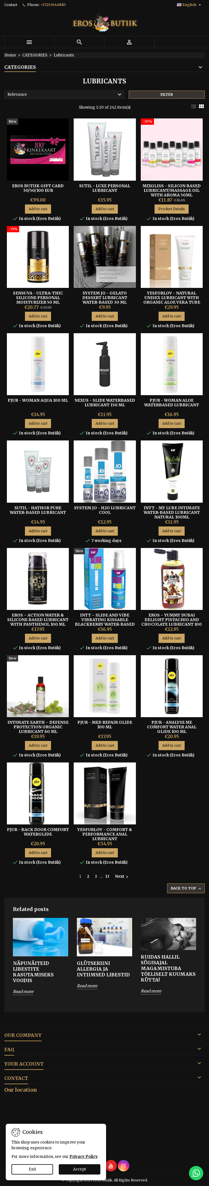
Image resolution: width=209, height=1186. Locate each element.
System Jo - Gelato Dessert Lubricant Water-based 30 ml (104, 297)
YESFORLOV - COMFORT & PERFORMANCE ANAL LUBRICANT (104, 834)
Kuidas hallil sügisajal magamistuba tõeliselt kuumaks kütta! (168, 968)
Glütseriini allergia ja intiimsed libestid (103, 969)
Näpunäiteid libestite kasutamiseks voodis (33, 971)
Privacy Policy (83, 1156)
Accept (79, 1169)
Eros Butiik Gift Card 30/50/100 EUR (38, 188)
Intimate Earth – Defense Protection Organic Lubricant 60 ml (38, 727)
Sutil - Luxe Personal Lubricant (104, 188)
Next (122, 876)
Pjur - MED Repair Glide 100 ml (104, 724)
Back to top (186, 888)
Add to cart (38, 209)
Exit (32, 1169)
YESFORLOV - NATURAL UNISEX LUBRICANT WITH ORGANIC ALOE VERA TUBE (171, 297)
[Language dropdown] (189, 5)
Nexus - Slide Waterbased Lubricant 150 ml (105, 402)
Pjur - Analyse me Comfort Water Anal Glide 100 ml (171, 727)
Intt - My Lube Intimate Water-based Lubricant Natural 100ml (172, 512)
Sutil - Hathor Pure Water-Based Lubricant (38, 510)
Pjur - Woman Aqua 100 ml (38, 400)
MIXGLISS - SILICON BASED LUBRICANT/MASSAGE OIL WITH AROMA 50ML (171, 190)
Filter (167, 94)
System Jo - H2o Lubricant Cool (105, 510)
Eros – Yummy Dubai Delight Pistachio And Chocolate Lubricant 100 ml (171, 621)
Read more (23, 991)
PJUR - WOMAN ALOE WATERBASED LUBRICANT (171, 402)
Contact (10, 5)
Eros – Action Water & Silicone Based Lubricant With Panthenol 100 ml (38, 619)
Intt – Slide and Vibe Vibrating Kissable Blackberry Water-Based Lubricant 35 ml (105, 621)
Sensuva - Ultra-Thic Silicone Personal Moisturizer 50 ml (38, 297)
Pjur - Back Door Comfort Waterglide (38, 832)
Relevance (65, 94)
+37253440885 (53, 5)
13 (107, 876)
